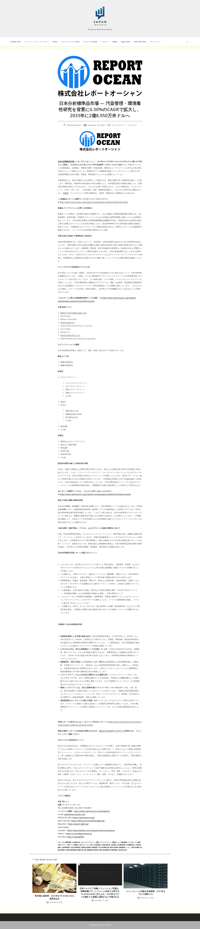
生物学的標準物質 (71, 850)
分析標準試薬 (121, 845)
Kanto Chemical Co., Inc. (70, 335)
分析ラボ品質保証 (95, 845)
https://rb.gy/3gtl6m (75, 837)
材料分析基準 (114, 847)
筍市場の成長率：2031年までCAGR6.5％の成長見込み (54, 897)
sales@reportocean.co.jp (74, 814)
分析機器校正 (130, 845)
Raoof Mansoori (74, 125)
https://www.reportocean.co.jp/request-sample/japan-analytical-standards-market (94, 202)
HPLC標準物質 (66, 842)
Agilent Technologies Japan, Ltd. (73, 313)
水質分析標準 (135, 847)
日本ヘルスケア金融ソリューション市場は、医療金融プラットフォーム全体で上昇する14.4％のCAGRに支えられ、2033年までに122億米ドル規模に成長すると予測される (100, 892)
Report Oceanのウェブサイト (111, 731)
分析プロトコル (84, 845)
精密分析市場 (82, 850)
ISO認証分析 (76, 842)
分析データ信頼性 (72, 845)
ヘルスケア (132, 125)
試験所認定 (114, 850)
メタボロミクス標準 (134, 842)
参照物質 (94, 847)
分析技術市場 (105, 845)
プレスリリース (117, 125)
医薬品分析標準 (86, 847)
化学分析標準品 (75, 847)
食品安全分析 (122, 850)
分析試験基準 (65, 847)
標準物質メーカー (124, 847)
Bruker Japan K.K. (67, 322)
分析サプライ (62, 845)
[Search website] (187, 41)
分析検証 (113, 845)
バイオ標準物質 (122, 842)
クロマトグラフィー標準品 (108, 842)
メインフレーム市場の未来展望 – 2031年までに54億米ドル (145, 892)
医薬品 (65, 193)
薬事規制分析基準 (92, 850)
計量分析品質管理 (104, 850)
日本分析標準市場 (103, 847)
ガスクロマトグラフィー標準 (90, 842)
